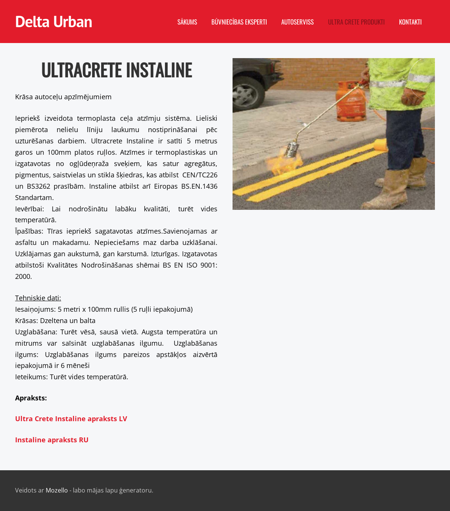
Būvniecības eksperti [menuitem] (239, 21)
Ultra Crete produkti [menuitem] (356, 21)
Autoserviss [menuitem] (297, 21)
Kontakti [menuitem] (410, 21)
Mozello (57, 490)
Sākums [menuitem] (187, 21)
